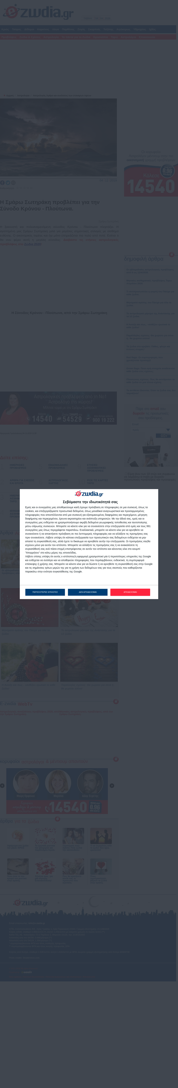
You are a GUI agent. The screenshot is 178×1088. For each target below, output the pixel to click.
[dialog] (89, 544)
